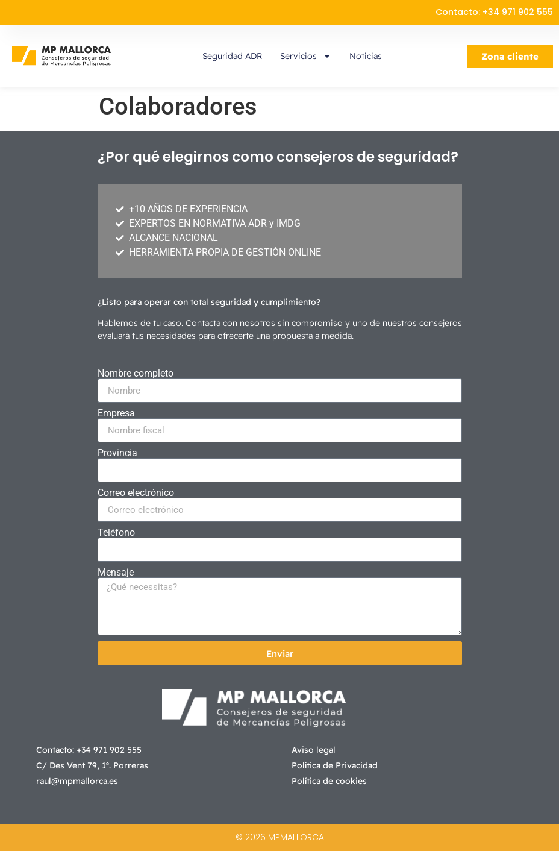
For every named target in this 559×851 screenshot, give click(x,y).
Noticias (365, 56)
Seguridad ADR (232, 56)
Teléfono (116, 533)
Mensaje (116, 572)
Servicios (305, 56)
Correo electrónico (136, 493)
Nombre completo (135, 373)
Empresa (116, 413)
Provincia (117, 453)
